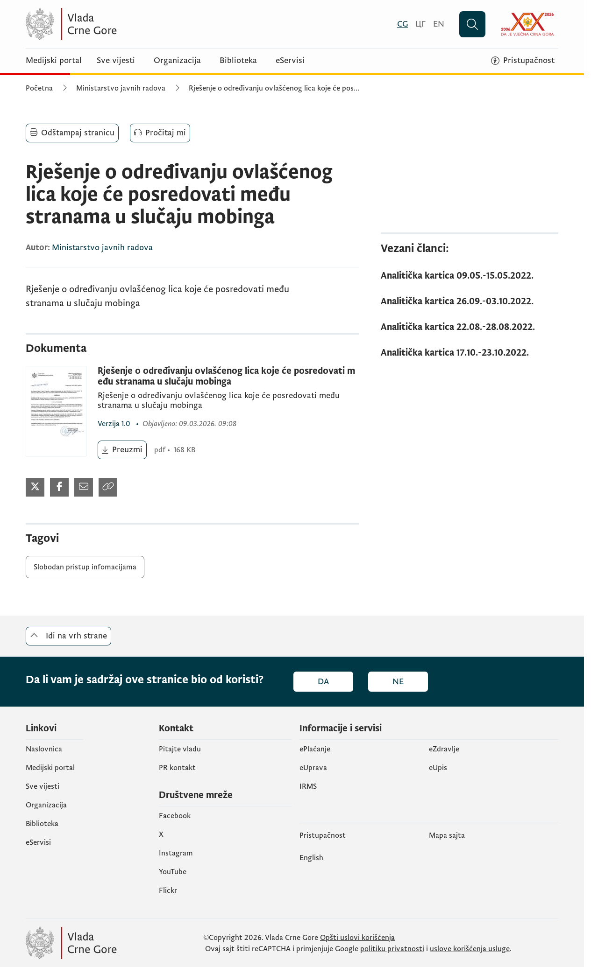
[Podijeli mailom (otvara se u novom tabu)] (83, 487)
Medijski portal (54, 60)
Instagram (176, 853)
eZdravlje (444, 749)
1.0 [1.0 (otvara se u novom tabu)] (115, 423)
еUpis (438, 767)
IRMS (308, 786)
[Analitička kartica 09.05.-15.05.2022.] (469, 276)
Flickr (168, 890)
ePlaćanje (314, 749)
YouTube (172, 871)
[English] (438, 24)
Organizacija (177, 60)
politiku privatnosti (392, 948)
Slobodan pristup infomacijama (85, 567)
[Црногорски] (420, 24)
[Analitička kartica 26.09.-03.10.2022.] (469, 301)
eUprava (313, 767)
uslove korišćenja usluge (470, 948)
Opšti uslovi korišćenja (357, 937)
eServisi (290, 60)
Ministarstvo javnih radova (120, 88)
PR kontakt (177, 767)
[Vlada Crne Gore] (117, 24)
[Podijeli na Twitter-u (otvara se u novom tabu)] (35, 487)
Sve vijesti (116, 60)
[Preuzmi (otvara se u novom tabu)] (122, 450)
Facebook (175, 815)
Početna (39, 88)
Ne (398, 682)
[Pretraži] (472, 24)
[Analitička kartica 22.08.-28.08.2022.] (469, 327)
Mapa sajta (447, 835)
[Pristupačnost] (523, 60)
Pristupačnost (322, 835)
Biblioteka (238, 60)
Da (323, 682)
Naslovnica (44, 749)
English (311, 857)
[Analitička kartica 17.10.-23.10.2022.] (469, 353)
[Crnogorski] (402, 24)
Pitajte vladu (180, 749)
